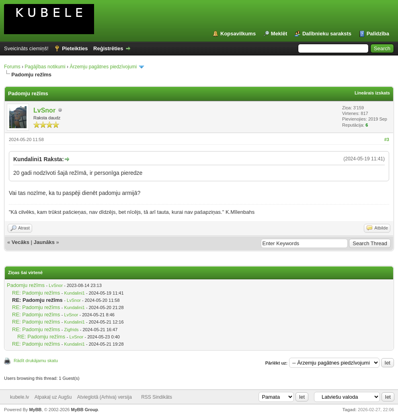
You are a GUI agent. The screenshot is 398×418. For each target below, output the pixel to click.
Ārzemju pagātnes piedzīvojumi (103, 67)
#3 (386, 139)
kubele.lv (19, 397)
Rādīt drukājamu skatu (36, 360)
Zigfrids (71, 329)
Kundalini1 (74, 293)
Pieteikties (75, 48)
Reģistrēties (108, 48)
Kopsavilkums (238, 34)
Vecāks (20, 242)
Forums (12, 67)
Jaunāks (44, 242)
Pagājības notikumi (45, 67)
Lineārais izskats (372, 92)
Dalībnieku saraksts (326, 34)
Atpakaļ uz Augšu (53, 397)
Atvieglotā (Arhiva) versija (104, 397)
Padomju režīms (26, 285)
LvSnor (44, 110)
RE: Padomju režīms (36, 293)
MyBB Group (84, 409)
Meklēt (279, 34)
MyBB (35, 409)
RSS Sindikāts (156, 397)
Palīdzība (378, 34)
